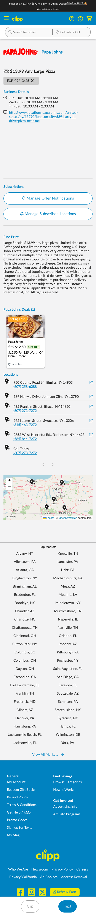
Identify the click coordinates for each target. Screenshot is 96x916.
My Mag (13, 835)
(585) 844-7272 (25, 439)
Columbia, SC (24, 652)
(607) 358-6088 (25, 386)
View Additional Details (48, 9)
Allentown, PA (25, 562)
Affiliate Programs (66, 814)
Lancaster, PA (68, 562)
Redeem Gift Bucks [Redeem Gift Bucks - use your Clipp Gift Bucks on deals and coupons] (21, 789)
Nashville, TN (68, 627)
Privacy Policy (62, 869)
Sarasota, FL (68, 685)
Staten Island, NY (68, 710)
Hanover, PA (24, 718)
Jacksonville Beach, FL (25, 734)
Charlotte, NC (24, 619)
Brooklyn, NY (25, 603)
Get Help (14, 812)
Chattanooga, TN (25, 627)
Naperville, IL (68, 619)
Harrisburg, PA (25, 726)
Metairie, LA (68, 594)
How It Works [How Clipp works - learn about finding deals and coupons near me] (63, 789)
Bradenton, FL (24, 594)
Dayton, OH (25, 669)
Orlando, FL (68, 636)
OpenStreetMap (68, 518)
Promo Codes (17, 820)
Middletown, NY (67, 603)
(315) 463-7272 (25, 425)
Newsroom (39, 869)
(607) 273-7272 (25, 411)
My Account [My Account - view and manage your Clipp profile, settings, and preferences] (16, 782)
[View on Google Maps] (91, 383)
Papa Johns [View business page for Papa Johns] (52, 52)
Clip (30, 906)
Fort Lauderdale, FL (24, 685)
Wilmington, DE (68, 734)
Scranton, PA (68, 701)
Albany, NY (24, 553)
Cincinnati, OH (24, 636)
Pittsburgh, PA (68, 652)
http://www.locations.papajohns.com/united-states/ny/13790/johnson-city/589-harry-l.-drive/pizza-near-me (43, 117)
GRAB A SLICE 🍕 (76, 3)
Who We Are (18, 869)
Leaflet (48, 518)
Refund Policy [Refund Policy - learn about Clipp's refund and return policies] (17, 797)
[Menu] (6, 19)
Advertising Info (65, 806)
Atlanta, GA (25, 570)
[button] (80, 18)
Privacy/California (23, 877)
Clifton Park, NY (24, 644)
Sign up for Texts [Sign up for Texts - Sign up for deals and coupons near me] (19, 827)
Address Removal (74, 877)
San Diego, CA (68, 677)
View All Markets (48, 754)
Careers (82, 869)
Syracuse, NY (68, 718)
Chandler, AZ (25, 611)
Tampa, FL (67, 726)
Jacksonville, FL (25, 743)
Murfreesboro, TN (68, 611)
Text (67, 906)
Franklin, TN (25, 693)
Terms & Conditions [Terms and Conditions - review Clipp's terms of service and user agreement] (22, 805)
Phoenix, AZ (68, 644)
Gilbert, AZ (24, 710)
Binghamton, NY (24, 578)
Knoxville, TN (68, 553)
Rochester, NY (67, 660)
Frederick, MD (24, 701)
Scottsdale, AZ (68, 693)
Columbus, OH (24, 660)
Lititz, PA (68, 570)
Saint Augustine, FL (67, 669)
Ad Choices (49, 877)
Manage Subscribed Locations (48, 214)
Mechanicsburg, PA (68, 578)
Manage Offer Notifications (48, 198)
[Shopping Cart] (89, 18)
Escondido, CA (25, 677)
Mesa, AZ (68, 586)
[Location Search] (71, 32)
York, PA (67, 743)
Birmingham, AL (25, 586)
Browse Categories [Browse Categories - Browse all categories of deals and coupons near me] (67, 782)
